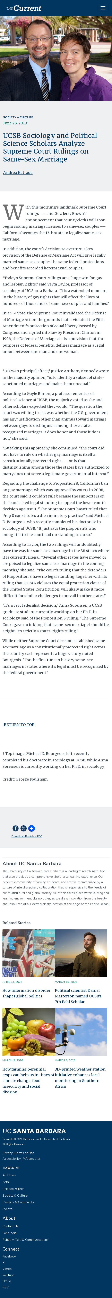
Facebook (9, 1256)
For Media (9, 1233)
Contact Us (10, 1226)
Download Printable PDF (26, 836)
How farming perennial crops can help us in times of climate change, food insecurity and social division (28, 1080)
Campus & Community (18, 1202)
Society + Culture (18, 117)
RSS (5, 1287)
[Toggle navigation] (103, 8)
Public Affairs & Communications (25, 1240)
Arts (5, 1182)
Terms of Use (24, 1153)
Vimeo (7, 1269)
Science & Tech (13, 1189)
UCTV (6, 1281)
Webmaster (31, 1158)
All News (9, 1175)
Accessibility (11, 1158)
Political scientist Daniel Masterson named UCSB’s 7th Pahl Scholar (78, 996)
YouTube (8, 1275)
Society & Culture (15, 1195)
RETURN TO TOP (19, 724)
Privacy (7, 1153)
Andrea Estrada (18, 172)
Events (7, 1209)
